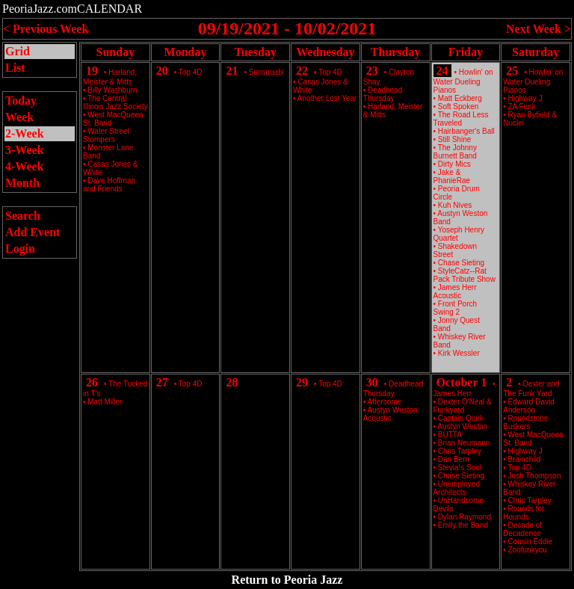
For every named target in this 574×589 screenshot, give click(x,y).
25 (512, 70)
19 (92, 70)
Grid (17, 51)
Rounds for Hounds (523, 513)
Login (20, 248)
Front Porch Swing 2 (455, 308)
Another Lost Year (327, 98)
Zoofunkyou (527, 550)
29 (302, 382)
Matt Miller (104, 402)
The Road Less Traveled (461, 119)
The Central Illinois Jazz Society (115, 102)
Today (21, 100)
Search (22, 215)
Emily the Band (463, 525)
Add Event (32, 232)
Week (19, 117)
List (15, 67)
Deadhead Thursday (382, 94)
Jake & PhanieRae (451, 176)
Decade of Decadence (522, 529)
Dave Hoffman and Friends (109, 184)
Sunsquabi (266, 72)
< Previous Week (45, 28)
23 (372, 70)
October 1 (461, 382)
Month (22, 182)
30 (372, 382)
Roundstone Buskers (525, 422)
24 (442, 70)
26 (92, 382)
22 (302, 70)
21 (232, 70)
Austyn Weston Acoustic (390, 414)
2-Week (24, 133)
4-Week (24, 166)
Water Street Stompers (106, 135)
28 (232, 382)
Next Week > (538, 28)
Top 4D (191, 72)
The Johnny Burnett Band (455, 152)
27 (162, 382)
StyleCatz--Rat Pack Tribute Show (464, 275)
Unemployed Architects (456, 488)
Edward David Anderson (529, 406)
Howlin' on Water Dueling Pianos (463, 81)
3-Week (24, 150)
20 (162, 70)
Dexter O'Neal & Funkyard (462, 406)
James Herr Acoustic (455, 291)
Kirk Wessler (459, 353)
